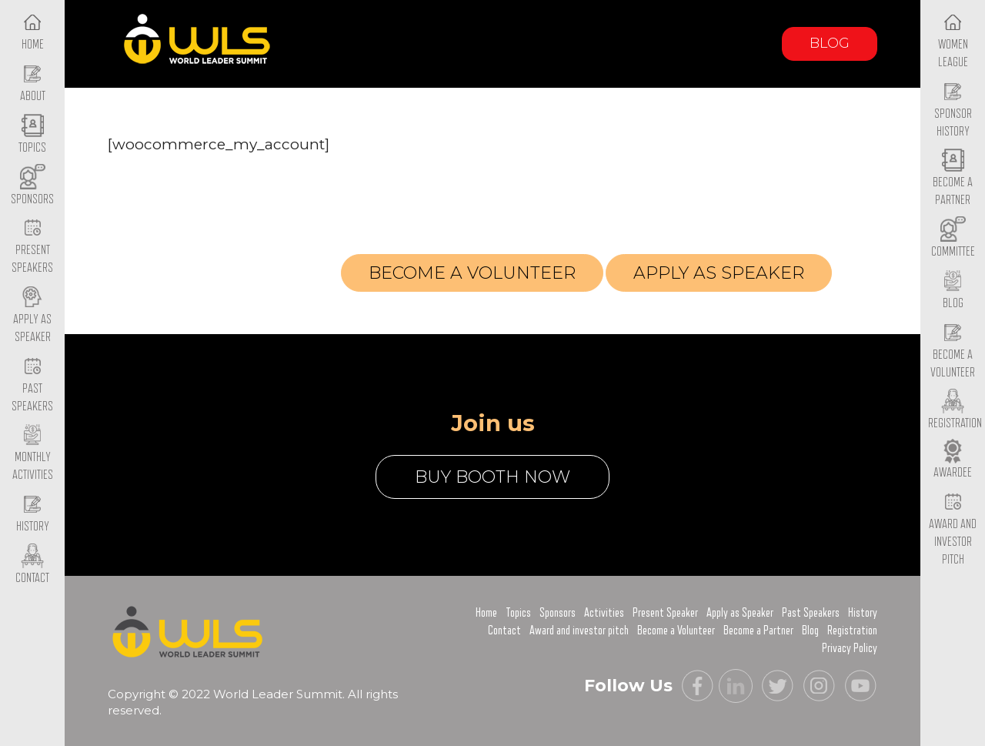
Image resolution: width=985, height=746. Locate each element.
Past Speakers (32, 385)
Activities (604, 613)
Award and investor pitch (579, 630)
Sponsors (557, 613)
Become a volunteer (472, 273)
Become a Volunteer (952, 351)
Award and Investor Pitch (953, 529)
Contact (504, 630)
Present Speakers (32, 247)
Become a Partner (953, 179)
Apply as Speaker (32, 315)
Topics (518, 613)
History (862, 613)
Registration (245, 276)
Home (486, 613)
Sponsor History (953, 110)
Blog (830, 43)
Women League (953, 41)
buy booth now (492, 477)
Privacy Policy (849, 648)
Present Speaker (665, 613)
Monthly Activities (32, 454)
